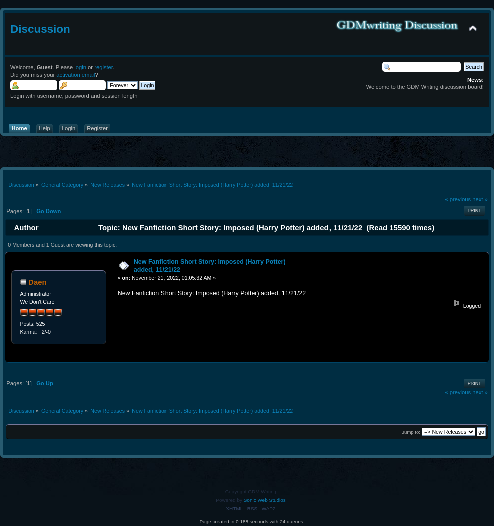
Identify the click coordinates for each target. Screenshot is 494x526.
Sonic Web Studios (265, 500)
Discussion (40, 29)
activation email (75, 75)
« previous (458, 199)
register (103, 67)
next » (480, 199)
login (80, 67)
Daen (37, 282)
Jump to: (411, 432)
